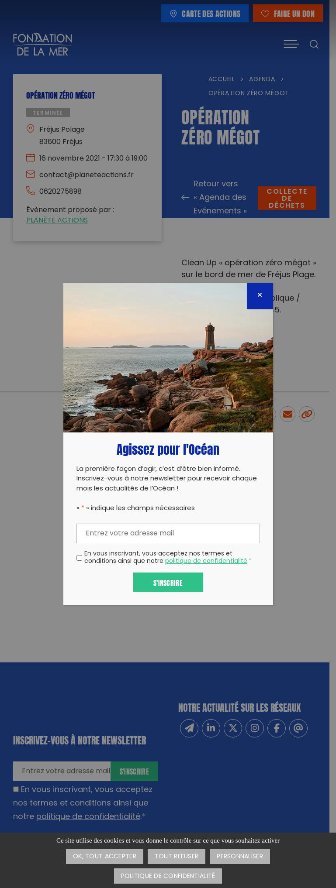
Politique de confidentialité (168, 876)
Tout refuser (176, 857)
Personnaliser (240, 857)
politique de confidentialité (206, 561)
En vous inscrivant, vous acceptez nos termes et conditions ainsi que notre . (168, 558)
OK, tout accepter (104, 857)
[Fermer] (260, 296)
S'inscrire (168, 582)
